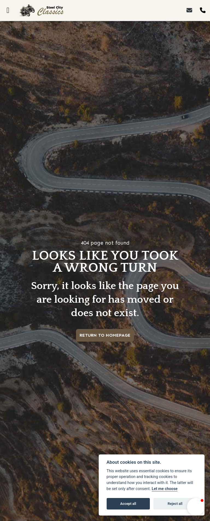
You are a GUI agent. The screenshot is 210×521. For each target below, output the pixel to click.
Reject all (175, 504)
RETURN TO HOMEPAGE (105, 335)
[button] (196, 507)
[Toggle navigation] (8, 10)
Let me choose (165, 488)
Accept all (128, 504)
